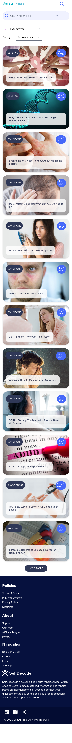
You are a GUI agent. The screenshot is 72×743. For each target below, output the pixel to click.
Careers (6, 656)
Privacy (6, 637)
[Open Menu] (67, 4)
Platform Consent (12, 597)
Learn (5, 661)
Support (6, 623)
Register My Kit (11, 652)
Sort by (7, 37)
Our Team (7, 627)
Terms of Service (11, 593)
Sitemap (7, 665)
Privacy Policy (10, 602)
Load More (36, 568)
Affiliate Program (11, 632)
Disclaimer (8, 607)
